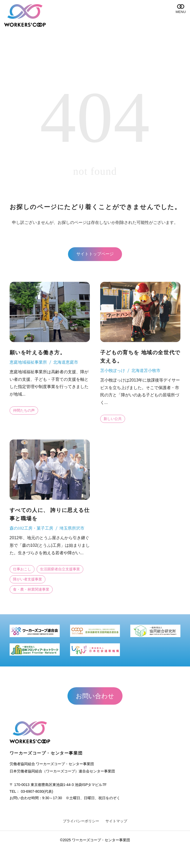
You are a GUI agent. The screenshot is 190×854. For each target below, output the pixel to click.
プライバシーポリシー (81, 821)
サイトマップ (116, 821)
